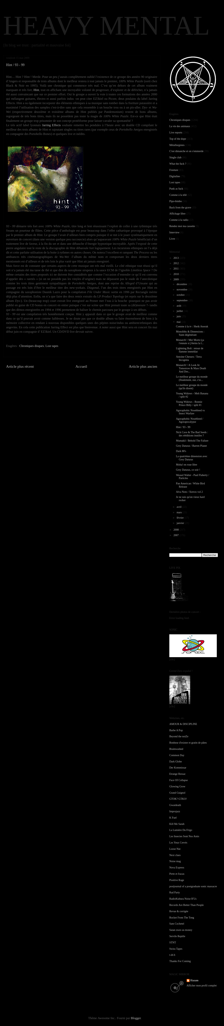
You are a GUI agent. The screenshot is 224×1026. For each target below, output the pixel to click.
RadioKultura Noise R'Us (182, 898)
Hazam (194, 980)
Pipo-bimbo (175, 201)
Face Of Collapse (178, 780)
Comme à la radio (178, 219)
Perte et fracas (176, 873)
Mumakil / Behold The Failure (192, 440)
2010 (177, 274)
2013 (177, 258)
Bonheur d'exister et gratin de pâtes (188, 742)
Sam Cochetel (176, 923)
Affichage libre (177, 213)
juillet (180, 311)
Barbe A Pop (176, 730)
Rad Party (174, 892)
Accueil (81, 366)
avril (179, 506)
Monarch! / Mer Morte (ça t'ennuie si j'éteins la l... (190, 342)
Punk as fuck (176, 188)
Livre (172, 238)
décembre (182, 284)
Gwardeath (175, 805)
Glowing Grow (177, 786)
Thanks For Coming (180, 961)
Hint (36, 90)
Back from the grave (180, 207)
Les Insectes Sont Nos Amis (184, 836)
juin (179, 316)
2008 (177, 529)
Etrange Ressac (177, 773)
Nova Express (176, 867)
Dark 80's (181, 451)
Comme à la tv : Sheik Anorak (192, 326)
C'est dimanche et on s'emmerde (186, 151)
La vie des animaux (179, 126)
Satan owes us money (180, 930)
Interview (174, 232)
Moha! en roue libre (186, 464)
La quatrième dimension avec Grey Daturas (191, 458)
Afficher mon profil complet (202, 985)
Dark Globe (175, 761)
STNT (172, 942)
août (179, 305)
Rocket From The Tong (181, 917)
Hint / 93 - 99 (183, 427)
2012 (177, 263)
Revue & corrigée (178, 911)
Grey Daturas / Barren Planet (191, 445)
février (180, 517)
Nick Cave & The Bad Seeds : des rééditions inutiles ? (192, 434)
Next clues (175, 855)
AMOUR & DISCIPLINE (183, 724)
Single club (175, 157)
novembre (182, 289)
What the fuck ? (177, 163)
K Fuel (173, 817)
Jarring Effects (51, 125)
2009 (177, 279)
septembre (182, 300)
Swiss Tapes (175, 948)
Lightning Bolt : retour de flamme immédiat (189, 350)
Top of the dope (177, 138)
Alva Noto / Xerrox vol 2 (189, 491)
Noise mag (175, 861)
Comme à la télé (178, 195)
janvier (181, 523)
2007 (177, 535)
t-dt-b (172, 954)
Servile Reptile (177, 936)
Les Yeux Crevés (178, 842)
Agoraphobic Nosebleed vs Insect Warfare (190, 412)
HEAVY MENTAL (106, 25)
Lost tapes (52, 346)
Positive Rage (176, 880)
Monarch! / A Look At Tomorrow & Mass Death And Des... (191, 368)
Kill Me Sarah (176, 824)
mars (179, 512)
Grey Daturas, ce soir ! (188, 469)
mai (179, 321)
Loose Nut (175, 848)
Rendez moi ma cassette (182, 226)
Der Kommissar (177, 767)
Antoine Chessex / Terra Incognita (189, 358)
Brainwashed (176, 749)
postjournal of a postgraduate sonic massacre (193, 886)
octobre (181, 294)
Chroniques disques (31, 346)
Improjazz (174, 811)
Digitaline (174, 176)
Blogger (136, 1018)
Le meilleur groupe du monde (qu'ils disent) (191, 387)
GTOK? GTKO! (178, 798)
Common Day (176, 755)
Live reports (175, 132)
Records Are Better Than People (186, 905)
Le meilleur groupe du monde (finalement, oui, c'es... (191, 378)
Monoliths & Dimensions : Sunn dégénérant (190, 333)
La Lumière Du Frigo (180, 830)
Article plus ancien (143, 366)
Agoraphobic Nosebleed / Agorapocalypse (189, 420)
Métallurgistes (177, 145)
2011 (176, 268)
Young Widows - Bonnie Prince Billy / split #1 (189, 403)
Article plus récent (20, 366)
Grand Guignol (177, 792)
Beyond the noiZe (178, 736)
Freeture (173, 170)
